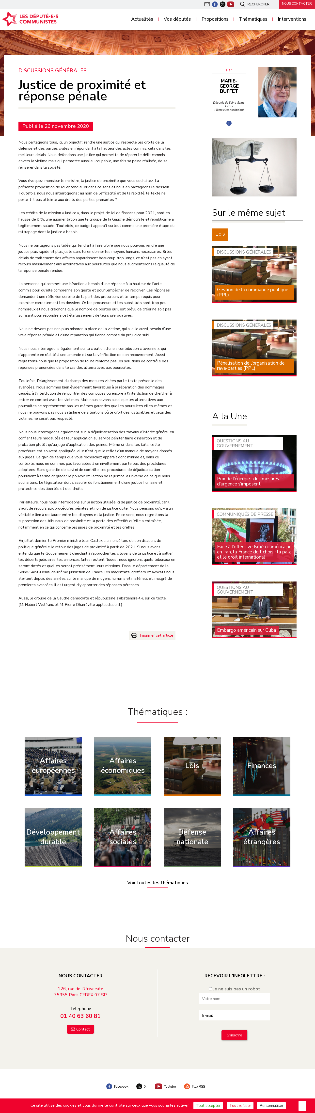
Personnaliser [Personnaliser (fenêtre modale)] (271, 1105)
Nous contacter (295, 4)
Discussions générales (52, 70)
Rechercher (252, 4)
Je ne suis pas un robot (234, 984)
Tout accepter (208, 1105)
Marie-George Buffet (230, 83)
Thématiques (253, 19)
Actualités (142, 19)
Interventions (292, 19)
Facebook (114, 1081)
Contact (83, 1024)
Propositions (215, 19)
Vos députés (177, 19)
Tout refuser (240, 1105)
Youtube (165, 1081)
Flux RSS (197, 1081)
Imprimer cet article (156, 635)
